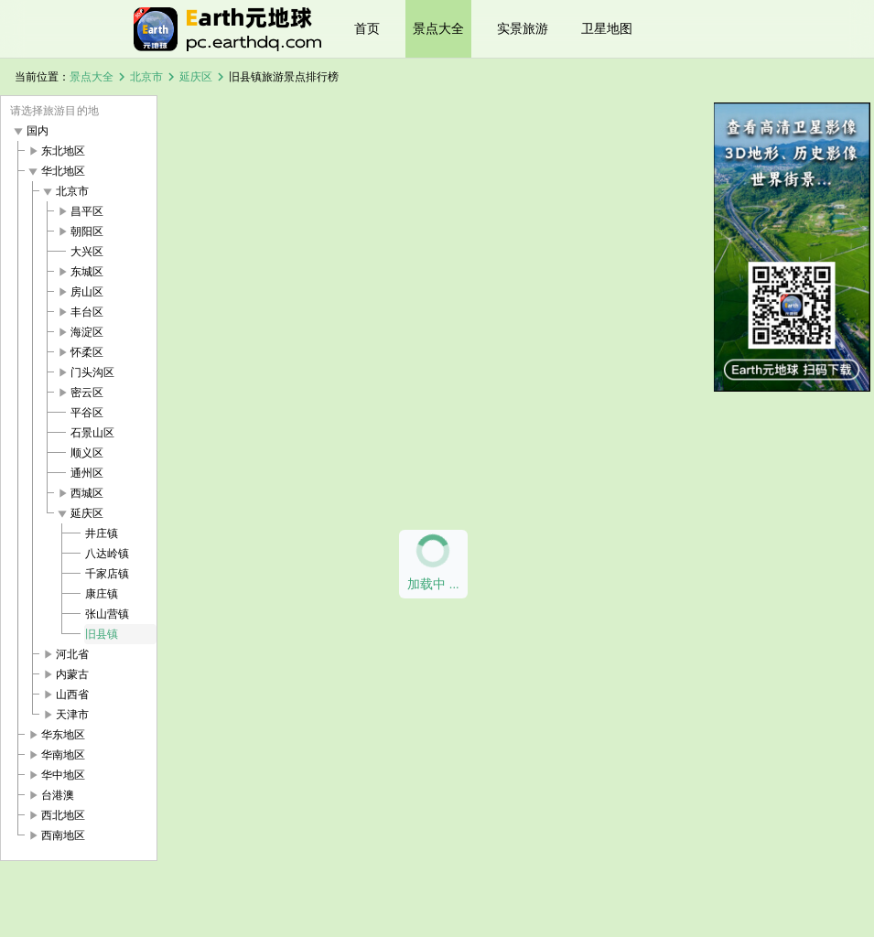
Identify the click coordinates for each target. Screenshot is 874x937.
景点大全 (438, 28)
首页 (367, 28)
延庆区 (195, 76)
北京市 (146, 76)
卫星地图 (606, 28)
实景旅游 (522, 28)
